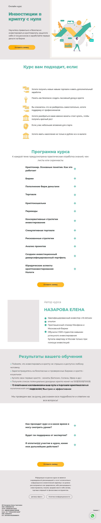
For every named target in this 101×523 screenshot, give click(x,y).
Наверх (96, 510)
